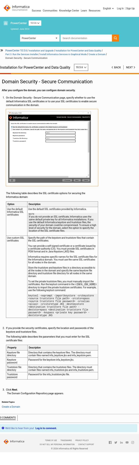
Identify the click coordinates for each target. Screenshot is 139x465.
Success (36, 10)
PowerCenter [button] (29, 38)
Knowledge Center (69, 10)
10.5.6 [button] (35, 23)
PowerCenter (19, 23)
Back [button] (117, 67)
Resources (94, 10)
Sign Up (130, 8)
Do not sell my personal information (57, 447)
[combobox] (86, 38)
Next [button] (129, 67)
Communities (50, 10)
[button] (108, 8)
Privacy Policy (82, 443)
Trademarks (66, 443)
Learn (84, 10)
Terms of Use (51, 443)
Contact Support (86, 447)
